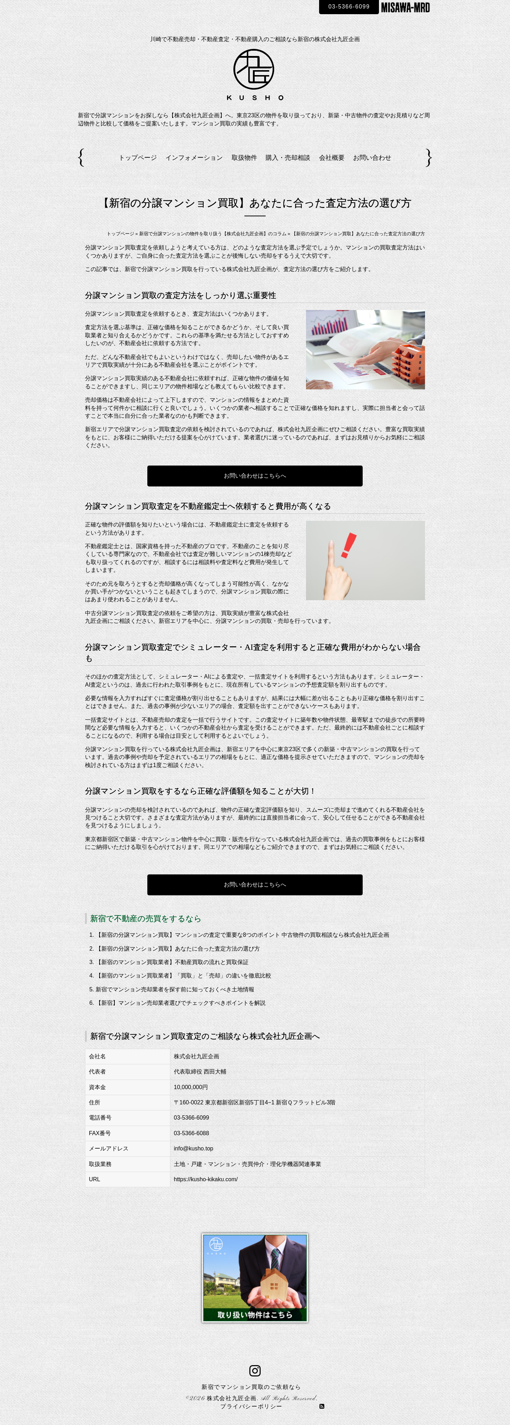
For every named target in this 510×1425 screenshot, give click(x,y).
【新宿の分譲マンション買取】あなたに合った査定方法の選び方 (178, 949)
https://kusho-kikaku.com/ (206, 1179)
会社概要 (332, 157)
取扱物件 (244, 157)
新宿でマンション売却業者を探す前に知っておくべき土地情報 (175, 989)
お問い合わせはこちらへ (255, 476)
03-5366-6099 (349, 7)
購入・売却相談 (288, 157)
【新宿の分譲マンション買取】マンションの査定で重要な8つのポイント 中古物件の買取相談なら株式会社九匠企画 (242, 935)
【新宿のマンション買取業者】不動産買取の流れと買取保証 (172, 962)
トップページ (138, 157)
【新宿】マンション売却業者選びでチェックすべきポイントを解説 (181, 1003)
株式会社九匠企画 (232, 1398)
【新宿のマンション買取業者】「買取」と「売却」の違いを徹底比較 (183, 976)
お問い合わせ (372, 157)
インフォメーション (194, 157)
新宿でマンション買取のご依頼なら (251, 1387)
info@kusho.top (193, 1148)
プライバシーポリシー (251, 1406)
